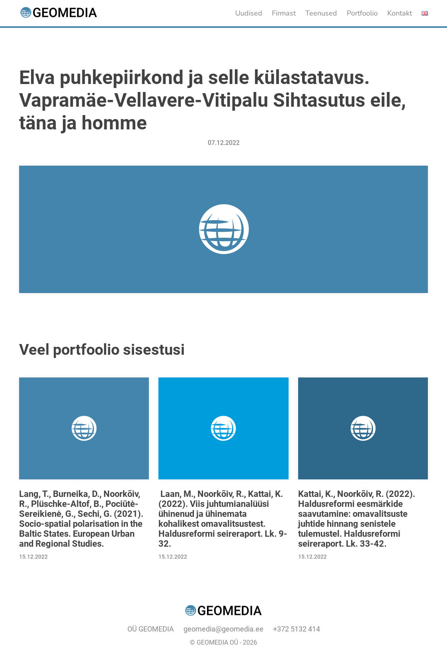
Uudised (248, 13)
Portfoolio (362, 13)
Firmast (284, 13)
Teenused (321, 13)
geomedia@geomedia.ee (223, 629)
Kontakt (399, 13)
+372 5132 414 (296, 629)
